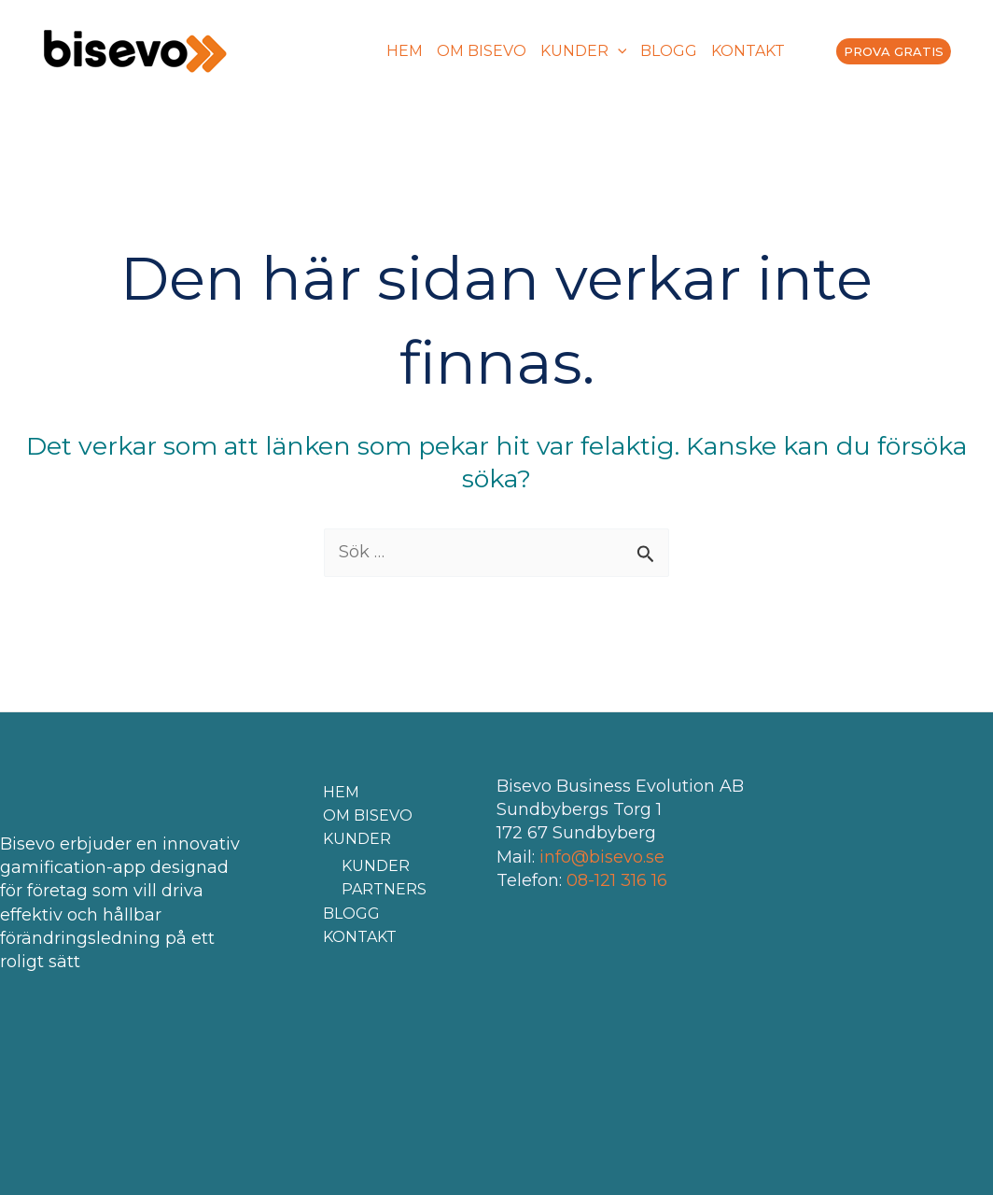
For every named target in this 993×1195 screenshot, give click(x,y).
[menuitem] (797, 51)
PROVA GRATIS (894, 51)
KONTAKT (748, 51)
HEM (404, 51)
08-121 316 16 (616, 880)
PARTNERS (384, 889)
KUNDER (583, 51)
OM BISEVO (481, 51)
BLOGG (668, 51)
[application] (617, 51)
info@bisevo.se (601, 857)
